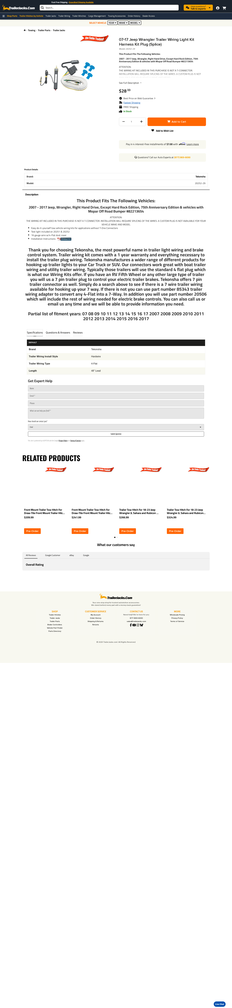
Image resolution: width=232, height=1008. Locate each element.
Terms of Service (75, 441)
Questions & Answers (58, 332)
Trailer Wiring (64, 16)
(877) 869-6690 (182, 157)
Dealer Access (148, 16)
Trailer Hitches (55, 615)
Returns (95, 625)
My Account (96, 615)
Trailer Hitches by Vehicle (31, 16)
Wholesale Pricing (177, 615)
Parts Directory (54, 631)
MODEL (135, 23)
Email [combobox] (31, 427)
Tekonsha (200, 176)
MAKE (123, 23)
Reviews (78, 332)
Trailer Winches (79, 16)
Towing (31, 30)
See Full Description (130, 83)
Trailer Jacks (51, 16)
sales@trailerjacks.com (136, 621)
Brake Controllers (54, 625)
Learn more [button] (192, 144)
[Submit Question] (116, 434)
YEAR (112, 23)
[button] (139, 98)
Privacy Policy (63, 441)
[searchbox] (109, 7)
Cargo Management (97, 16)
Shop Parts (12, 16)
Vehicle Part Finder (55, 628)
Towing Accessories (117, 16)
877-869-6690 (136, 618)
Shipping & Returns (96, 621)
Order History (134, 16)
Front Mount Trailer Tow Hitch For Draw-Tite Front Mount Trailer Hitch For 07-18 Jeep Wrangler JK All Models (44, 511)
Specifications (35, 332)
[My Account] (217, 8)
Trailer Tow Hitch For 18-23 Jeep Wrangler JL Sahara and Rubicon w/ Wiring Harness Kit (139, 511)
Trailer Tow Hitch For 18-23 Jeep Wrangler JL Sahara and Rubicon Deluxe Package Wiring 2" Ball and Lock (186, 511)
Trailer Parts (44, 30)
